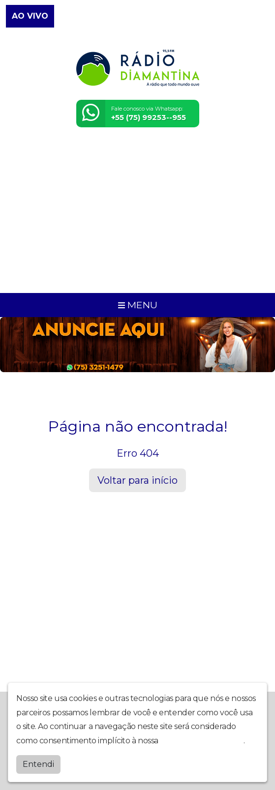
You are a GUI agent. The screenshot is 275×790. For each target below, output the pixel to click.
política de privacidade (202, 740)
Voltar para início (137, 480)
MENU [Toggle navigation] (137, 305)
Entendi (38, 764)
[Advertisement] (137, 216)
